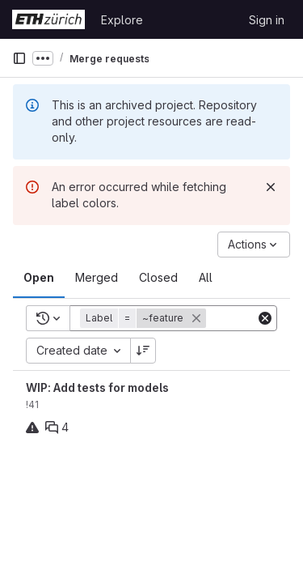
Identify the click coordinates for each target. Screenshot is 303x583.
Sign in (266, 20)
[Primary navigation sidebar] (19, 58)
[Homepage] (48, 19)
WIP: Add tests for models (97, 387)
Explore (122, 20)
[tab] (39, 277)
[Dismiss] (270, 187)
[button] (144, 318)
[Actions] (253, 244)
